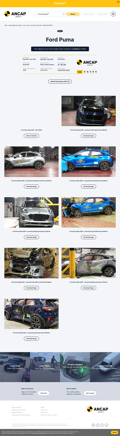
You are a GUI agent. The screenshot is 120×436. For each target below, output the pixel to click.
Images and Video (47, 25)
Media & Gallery (17, 412)
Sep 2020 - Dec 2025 (36, 25)
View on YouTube (31, 136)
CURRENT (76, 49)
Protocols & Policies (18, 410)
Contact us (44, 410)
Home (5, 25)
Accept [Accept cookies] (114, 432)
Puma (28, 25)
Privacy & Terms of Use (49, 415)
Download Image (88, 136)
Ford (24, 25)
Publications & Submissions (21, 415)
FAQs (42, 407)
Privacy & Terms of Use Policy (39, 433)
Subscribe (44, 412)
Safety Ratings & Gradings (15, 25)
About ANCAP (16, 407)
